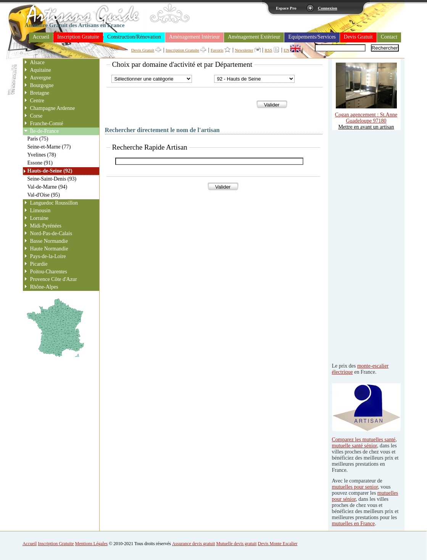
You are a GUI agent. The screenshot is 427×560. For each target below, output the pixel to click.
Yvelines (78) (41, 155)
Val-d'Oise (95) (43, 195)
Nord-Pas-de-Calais (51, 233)
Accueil (41, 37)
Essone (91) (40, 163)
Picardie (39, 264)
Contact (389, 37)
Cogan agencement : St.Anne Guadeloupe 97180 (366, 115)
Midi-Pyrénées (45, 226)
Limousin (40, 210)
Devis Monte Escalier (278, 543)
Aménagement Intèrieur (194, 37)
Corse (36, 116)
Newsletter (244, 50)
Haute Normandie (49, 249)
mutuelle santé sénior (354, 446)
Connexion (327, 8)
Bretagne (40, 93)
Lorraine (39, 218)
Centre (37, 100)
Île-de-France (44, 131)
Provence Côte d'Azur (53, 279)
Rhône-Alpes (44, 287)
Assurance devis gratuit (193, 543)
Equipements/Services (311, 37)
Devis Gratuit (358, 37)
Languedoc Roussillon (54, 203)
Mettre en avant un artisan (366, 127)
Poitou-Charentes (48, 271)
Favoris (217, 50)
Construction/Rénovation (134, 37)
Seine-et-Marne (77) (49, 147)
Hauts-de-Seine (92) (50, 171)
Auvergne (40, 78)
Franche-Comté (46, 123)
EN (286, 50)
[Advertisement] (362, 244)
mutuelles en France (353, 523)
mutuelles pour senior (355, 487)
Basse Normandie (49, 241)
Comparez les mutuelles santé (364, 439)
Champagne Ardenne (52, 108)
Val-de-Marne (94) (47, 187)
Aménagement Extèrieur (254, 37)
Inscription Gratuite (78, 37)
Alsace (37, 62)
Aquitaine (40, 70)
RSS (268, 50)
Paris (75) (37, 139)
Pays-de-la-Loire (48, 256)
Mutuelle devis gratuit (236, 543)
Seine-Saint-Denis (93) (52, 179)
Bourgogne (42, 85)
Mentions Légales (91, 543)
